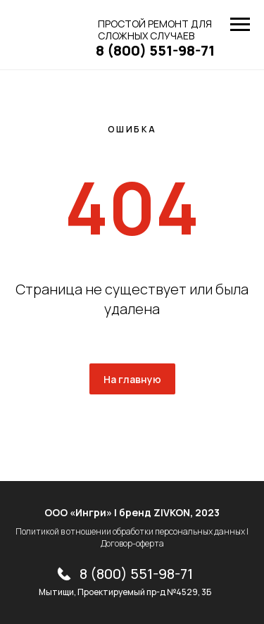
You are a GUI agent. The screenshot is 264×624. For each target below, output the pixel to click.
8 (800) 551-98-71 (136, 573)
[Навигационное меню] (240, 25)
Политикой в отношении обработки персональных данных (130, 531)
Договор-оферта (132, 543)
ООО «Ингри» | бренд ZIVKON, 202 (129, 512)
